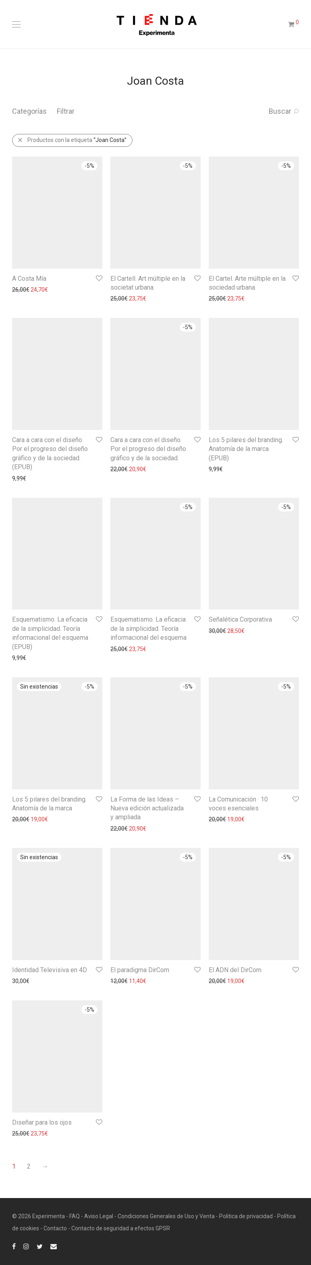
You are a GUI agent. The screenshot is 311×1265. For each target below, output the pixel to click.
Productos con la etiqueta (71, 140)
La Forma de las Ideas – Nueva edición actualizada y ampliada (147, 808)
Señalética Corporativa (240, 619)
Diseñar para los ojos (42, 1122)
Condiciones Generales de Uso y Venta (166, 1216)
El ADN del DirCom (235, 970)
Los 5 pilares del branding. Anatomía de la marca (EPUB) (246, 449)
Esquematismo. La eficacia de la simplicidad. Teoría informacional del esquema (148, 628)
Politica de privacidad (246, 1216)
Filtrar (66, 111)
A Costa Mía (29, 278)
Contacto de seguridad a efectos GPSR (120, 1228)
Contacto (55, 1228)
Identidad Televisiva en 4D (49, 970)
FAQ (74, 1216)
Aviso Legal (98, 1216)
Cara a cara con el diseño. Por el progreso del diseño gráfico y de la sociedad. (148, 449)
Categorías (29, 111)
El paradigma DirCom (139, 970)
